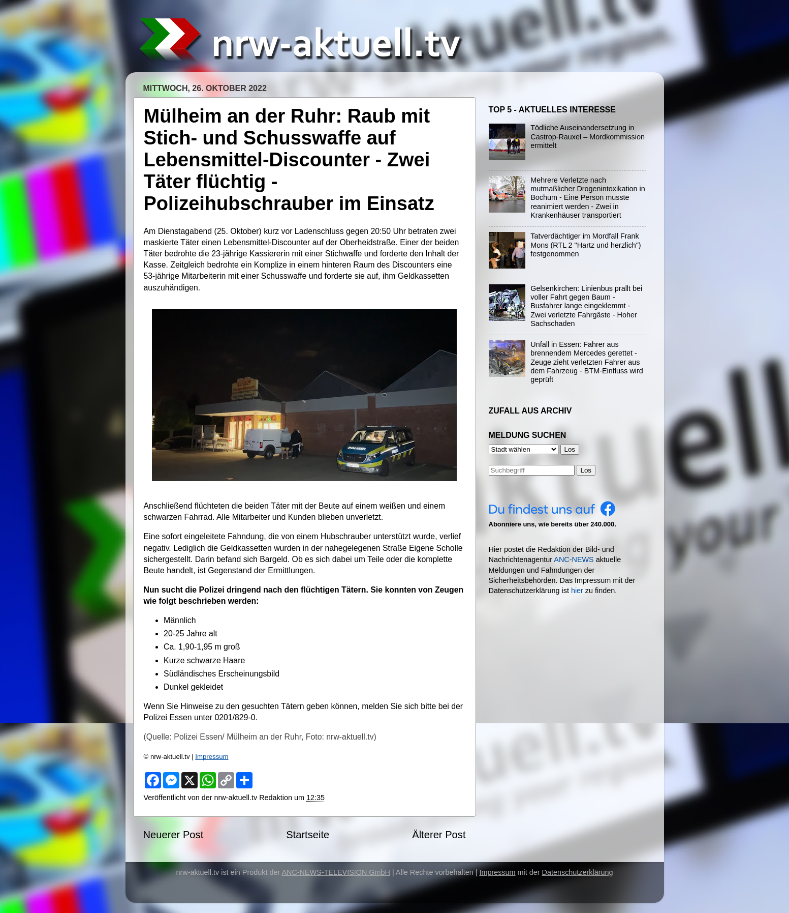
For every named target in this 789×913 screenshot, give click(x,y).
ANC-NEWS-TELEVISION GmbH (335, 872)
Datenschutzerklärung (577, 872)
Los (586, 470)
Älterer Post (438, 834)
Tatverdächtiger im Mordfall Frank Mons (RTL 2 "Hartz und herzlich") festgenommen (585, 245)
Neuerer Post (173, 834)
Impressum (211, 756)
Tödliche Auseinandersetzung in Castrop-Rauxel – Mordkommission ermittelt (587, 137)
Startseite (307, 834)
